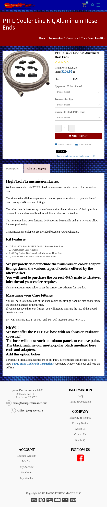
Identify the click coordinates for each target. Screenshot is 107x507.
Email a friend (83, 144)
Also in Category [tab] (36, 168)
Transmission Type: (65, 99)
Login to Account (26, 455)
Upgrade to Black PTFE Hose (70, 112)
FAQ (80, 396)
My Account (26, 466)
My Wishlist (26, 478)
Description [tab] (12, 168)
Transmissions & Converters (63, 38)
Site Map (80, 439)
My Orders (27, 472)
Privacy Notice (80, 423)
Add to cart (78, 136)
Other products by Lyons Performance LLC (75, 156)
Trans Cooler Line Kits (92, 38)
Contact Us (80, 434)
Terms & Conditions (80, 401)
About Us (80, 428)
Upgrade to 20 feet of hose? (68, 86)
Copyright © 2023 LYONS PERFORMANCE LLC (53, 493)
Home (42, 38)
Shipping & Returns (80, 417)
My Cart (26, 461)
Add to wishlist (63, 144)
